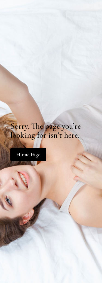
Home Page (28, 154)
